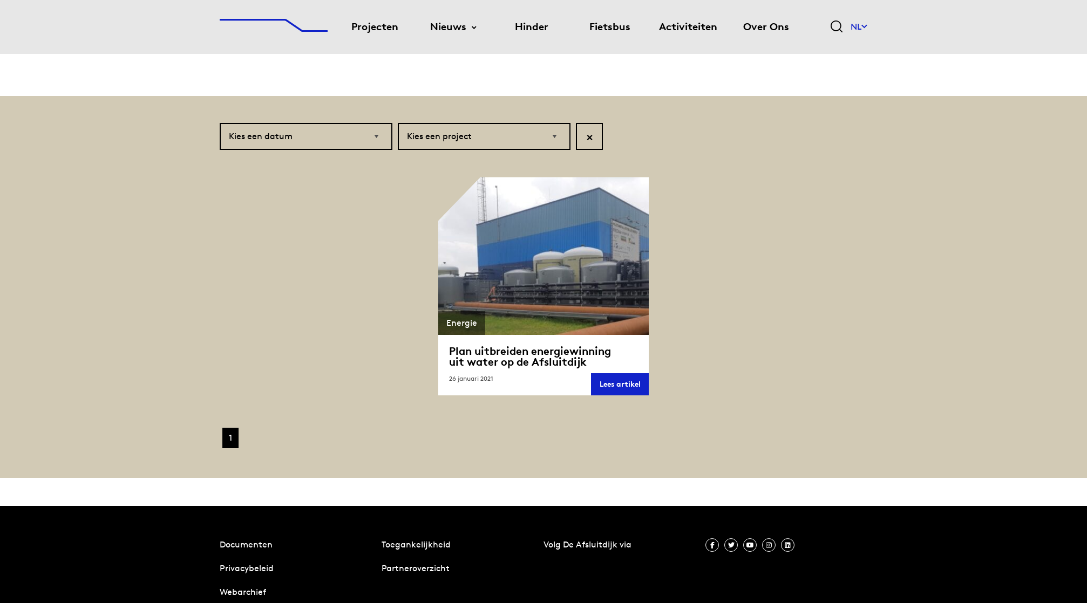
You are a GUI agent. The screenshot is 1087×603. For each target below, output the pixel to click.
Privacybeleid (247, 568)
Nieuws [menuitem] (448, 26)
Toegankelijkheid (416, 544)
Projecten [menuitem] (374, 26)
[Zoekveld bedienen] (837, 27)
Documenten (246, 544)
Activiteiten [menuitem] (688, 26)
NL (859, 26)
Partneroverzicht (416, 568)
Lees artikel (624, 387)
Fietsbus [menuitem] (609, 26)
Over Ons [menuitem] (766, 26)
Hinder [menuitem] (531, 26)
